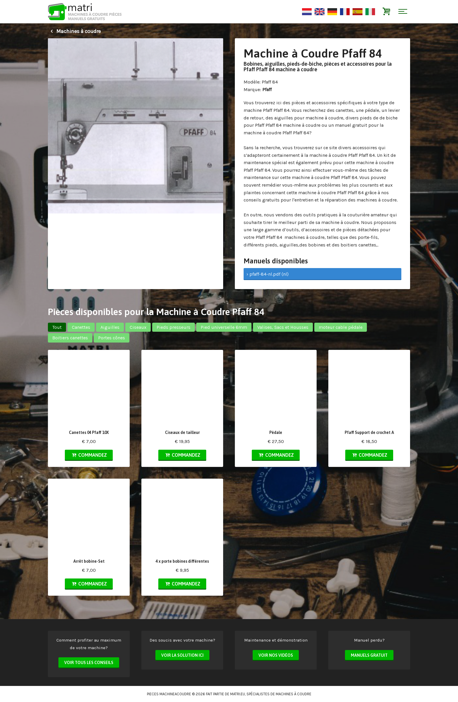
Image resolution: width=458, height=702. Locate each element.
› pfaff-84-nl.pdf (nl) (268, 274)
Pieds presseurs (173, 327)
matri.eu (237, 694)
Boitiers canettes (70, 337)
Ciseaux (138, 327)
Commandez (89, 455)
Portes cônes (111, 337)
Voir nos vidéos (276, 655)
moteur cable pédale (340, 327)
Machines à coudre (74, 31)
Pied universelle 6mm (224, 327)
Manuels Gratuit (369, 655)
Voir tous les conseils (88, 662)
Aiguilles (109, 327)
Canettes (81, 327)
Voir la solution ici (182, 655)
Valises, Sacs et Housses (282, 327)
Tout (57, 327)
